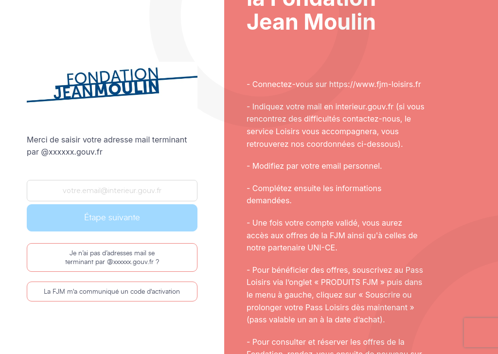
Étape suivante (112, 217)
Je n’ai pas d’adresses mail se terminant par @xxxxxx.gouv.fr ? (112, 258)
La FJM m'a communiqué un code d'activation (112, 291)
